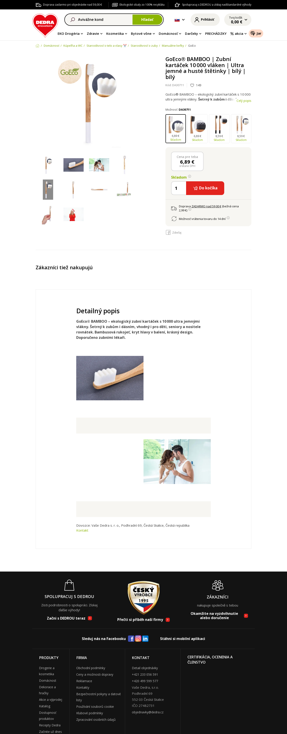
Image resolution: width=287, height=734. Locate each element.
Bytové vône (141, 33)
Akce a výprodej (50, 699)
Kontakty (82, 687)
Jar (255, 33)
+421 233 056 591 (145, 674)
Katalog (44, 706)
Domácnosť (168, 33)
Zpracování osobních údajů (96, 719)
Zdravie (93, 33)
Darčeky (191, 33)
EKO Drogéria (69, 33)
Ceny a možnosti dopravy (94, 674)
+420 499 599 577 (145, 681)
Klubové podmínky (89, 713)
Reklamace (84, 681)
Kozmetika (115, 33)
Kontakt (82, 530)
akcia (236, 33)
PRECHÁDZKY (215, 33)
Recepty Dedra (50, 725)
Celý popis (244, 101)
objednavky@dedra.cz (147, 712)
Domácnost (47, 680)
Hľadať (147, 19)
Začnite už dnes (50, 732)
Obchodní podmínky (90, 668)
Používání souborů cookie (95, 706)
